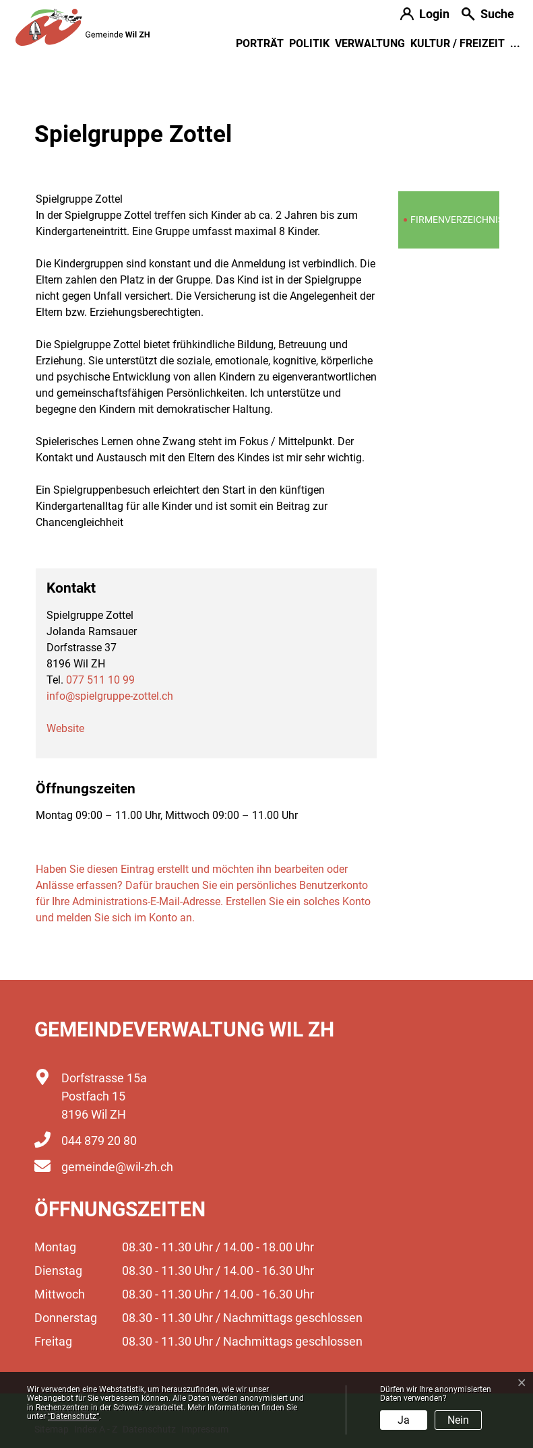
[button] (488, 16)
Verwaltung (370, 43)
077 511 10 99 (100, 679)
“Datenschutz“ (73, 1416)
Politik (309, 43)
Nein (458, 1420)
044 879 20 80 (99, 1140)
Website (65, 728)
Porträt (260, 43)
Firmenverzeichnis (453, 223)
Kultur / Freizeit (457, 43)
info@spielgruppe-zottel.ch (109, 696)
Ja (404, 1420)
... (515, 43)
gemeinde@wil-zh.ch (117, 1167)
